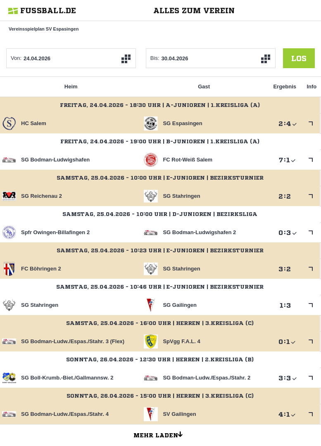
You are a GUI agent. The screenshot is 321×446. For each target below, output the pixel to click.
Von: (16, 58)
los (299, 58)
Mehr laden (161, 434)
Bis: (154, 58)
